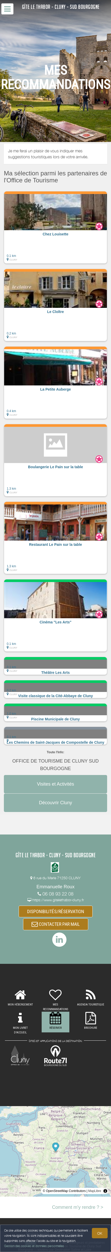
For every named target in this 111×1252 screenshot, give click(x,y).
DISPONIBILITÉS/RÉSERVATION (55, 911)
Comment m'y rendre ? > (77, 1207)
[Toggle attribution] (105, 1191)
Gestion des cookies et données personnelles (34, 1246)
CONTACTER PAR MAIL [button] (56, 924)
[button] (55, 227)
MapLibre (94, 1191)
